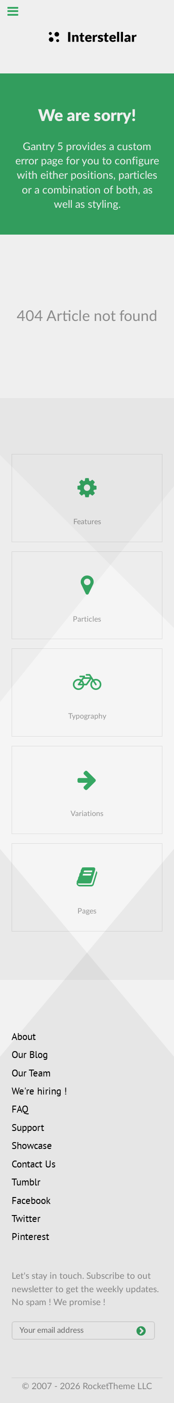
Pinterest (30, 1238)
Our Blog (30, 1056)
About (24, 1038)
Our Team (31, 1074)
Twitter (26, 1220)
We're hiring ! (39, 1092)
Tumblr (26, 1183)
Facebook (31, 1202)
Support (28, 1129)
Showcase (32, 1147)
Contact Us (34, 1165)
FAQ (20, 1110)
